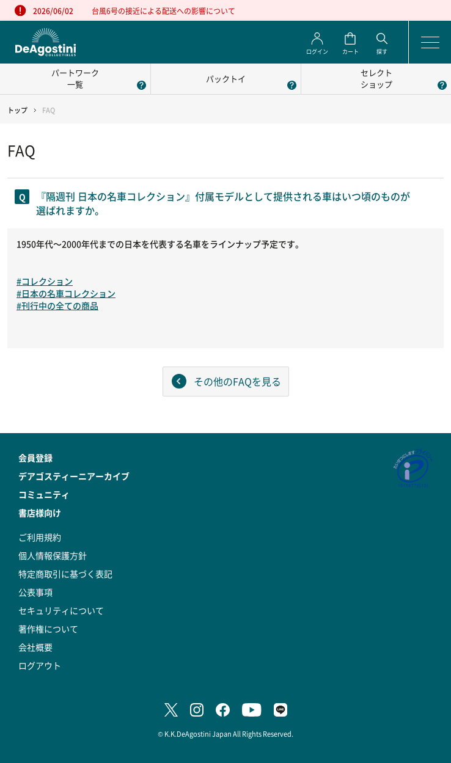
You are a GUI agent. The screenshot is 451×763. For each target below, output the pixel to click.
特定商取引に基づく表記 (65, 574)
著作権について (48, 628)
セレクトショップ (376, 78)
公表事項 (35, 592)
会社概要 (35, 647)
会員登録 (35, 457)
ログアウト (39, 665)
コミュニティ (44, 494)
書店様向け (39, 512)
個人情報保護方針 (52, 555)
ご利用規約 (39, 537)
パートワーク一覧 (75, 78)
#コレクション (44, 281)
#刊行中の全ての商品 (57, 305)
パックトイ (226, 78)
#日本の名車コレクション (66, 293)
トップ (17, 110)
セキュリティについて (61, 610)
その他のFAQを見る (237, 381)
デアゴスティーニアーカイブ (74, 476)
